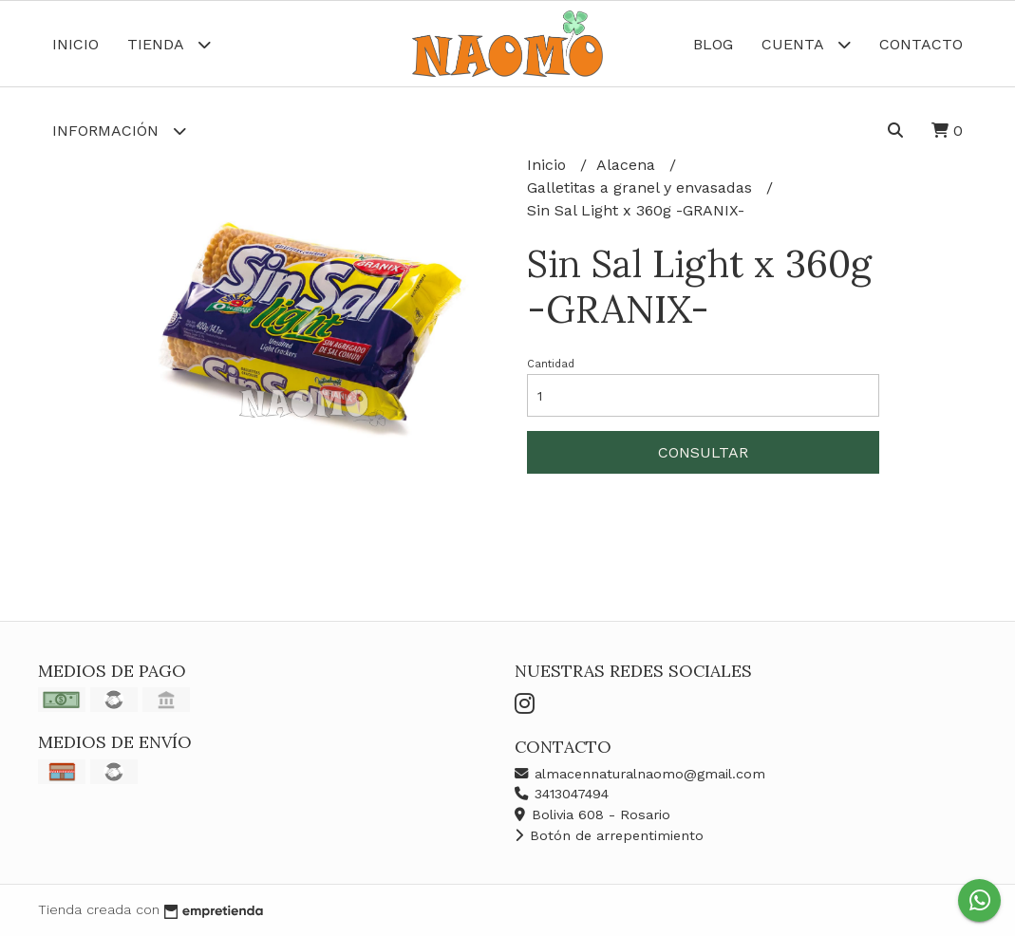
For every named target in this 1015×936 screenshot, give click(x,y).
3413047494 (562, 793)
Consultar (703, 452)
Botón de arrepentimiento (609, 835)
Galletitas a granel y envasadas (642, 187)
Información (119, 130)
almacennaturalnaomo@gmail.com (640, 773)
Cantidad (550, 364)
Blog (713, 44)
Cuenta (806, 44)
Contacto (921, 44)
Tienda (169, 44)
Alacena (628, 165)
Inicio (75, 44)
